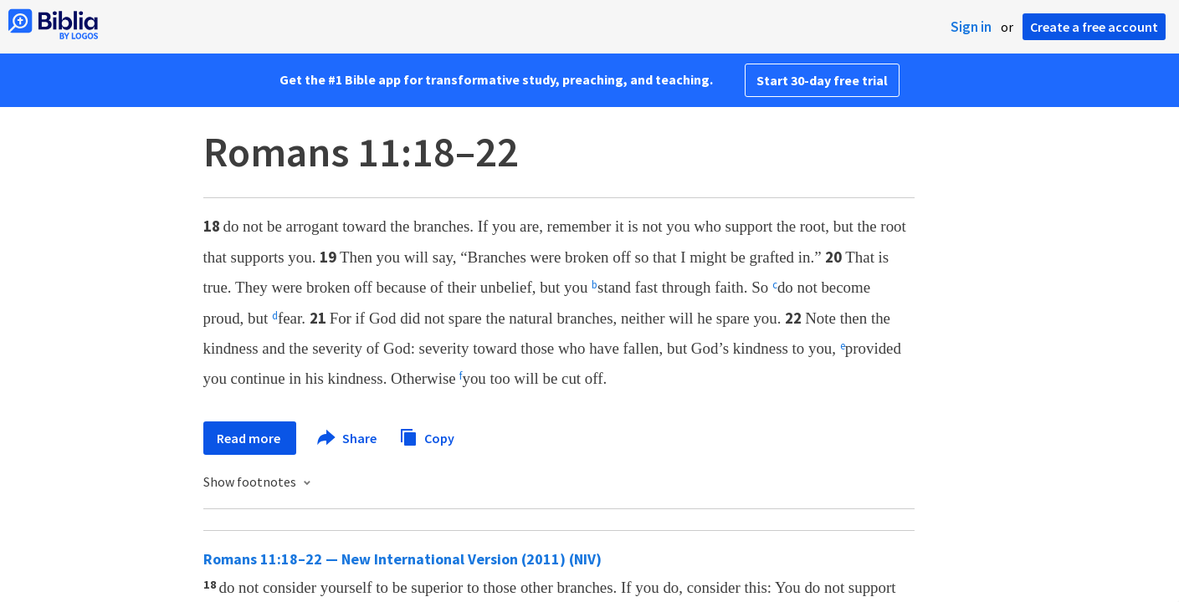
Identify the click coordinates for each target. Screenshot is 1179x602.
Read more (250, 438)
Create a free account (1094, 26)
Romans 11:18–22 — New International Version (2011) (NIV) (402, 559)
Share (347, 438)
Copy (426, 436)
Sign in (971, 27)
